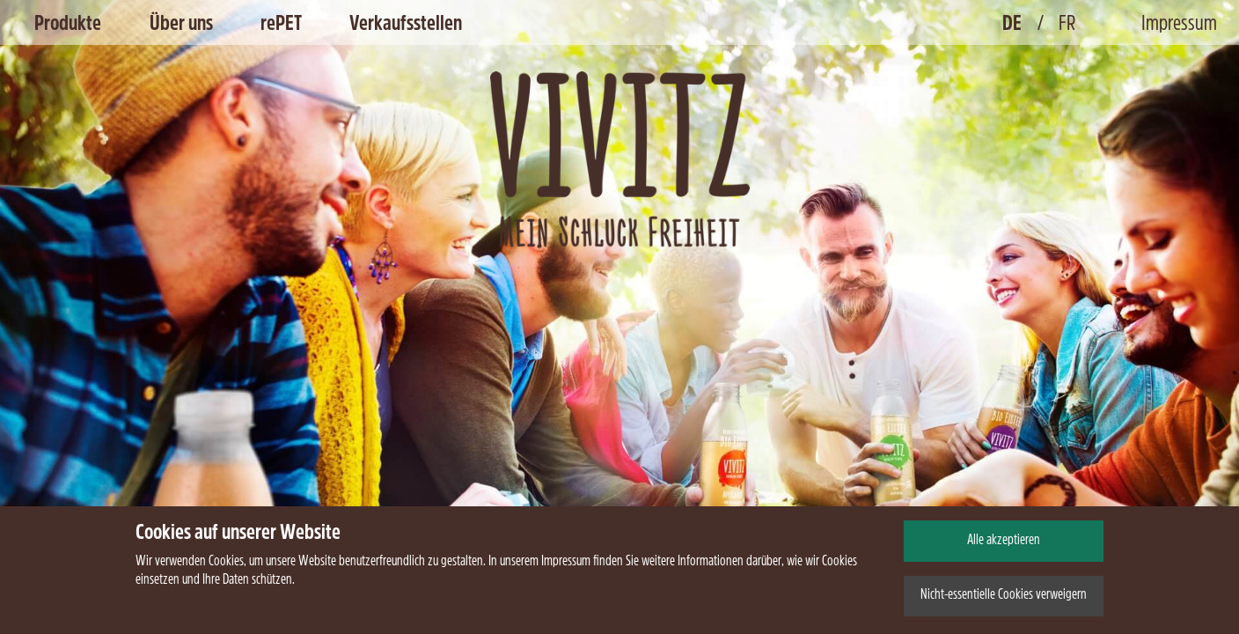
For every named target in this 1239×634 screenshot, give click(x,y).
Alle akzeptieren (1003, 541)
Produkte (67, 24)
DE (1012, 24)
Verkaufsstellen (405, 24)
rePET (281, 24)
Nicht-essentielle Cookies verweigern (1003, 595)
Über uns (181, 24)
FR (1067, 24)
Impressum (1179, 24)
